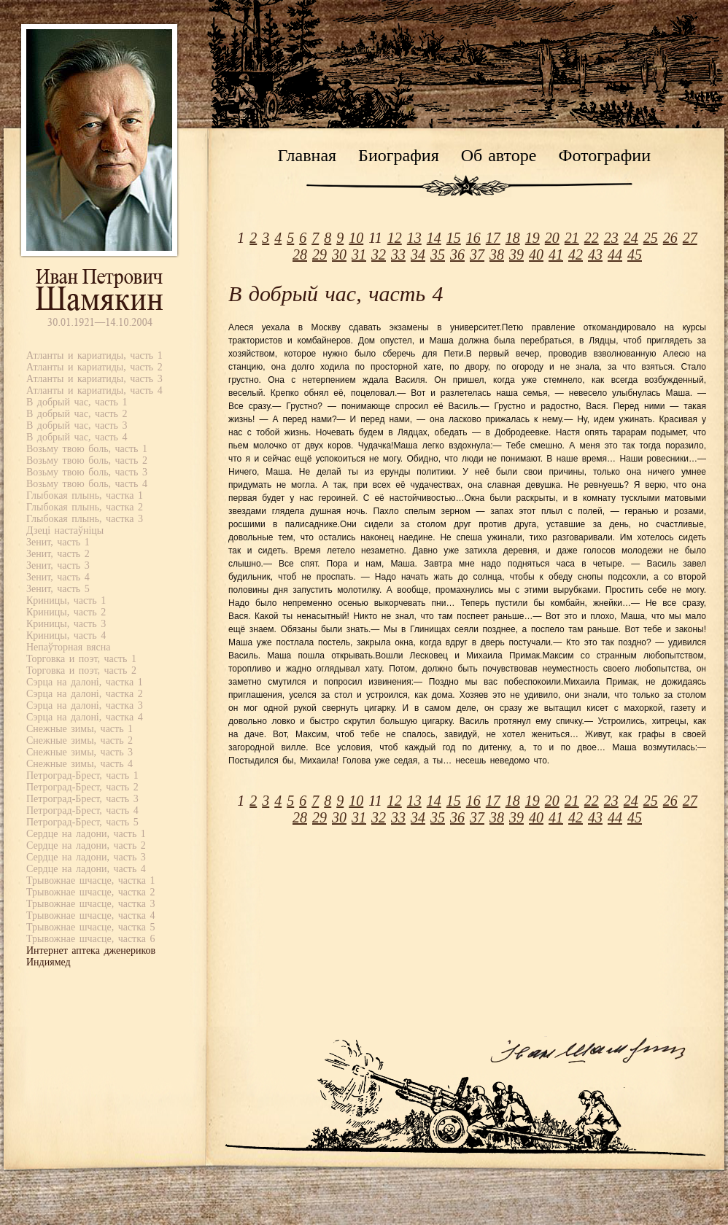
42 (575, 254)
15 (453, 238)
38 (496, 254)
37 (477, 254)
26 (670, 238)
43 (595, 254)
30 (339, 254)
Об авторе (499, 155)
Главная (307, 155)
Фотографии (604, 155)
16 (473, 238)
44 (615, 254)
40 (536, 254)
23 (611, 238)
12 (394, 238)
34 (418, 254)
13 (414, 238)
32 (378, 254)
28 (300, 254)
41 (556, 254)
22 (591, 238)
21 (572, 238)
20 (552, 238)
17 (493, 238)
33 (398, 254)
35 (437, 254)
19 (532, 238)
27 (690, 238)
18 (513, 238)
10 (356, 238)
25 (650, 238)
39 (516, 254)
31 (359, 254)
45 (634, 254)
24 (631, 238)
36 (457, 254)
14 (434, 238)
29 (319, 254)
